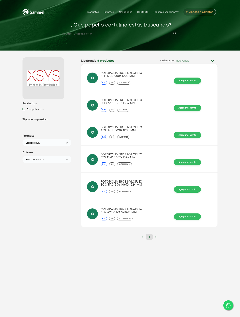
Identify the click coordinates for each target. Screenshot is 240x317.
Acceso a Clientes (201, 12)
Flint (104, 83)
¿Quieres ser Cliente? (166, 12)
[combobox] (44, 143)
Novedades (125, 12)
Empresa (109, 12)
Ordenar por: (168, 61)
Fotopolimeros (35, 109)
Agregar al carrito (187, 81)
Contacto (142, 12)
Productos (93, 12)
